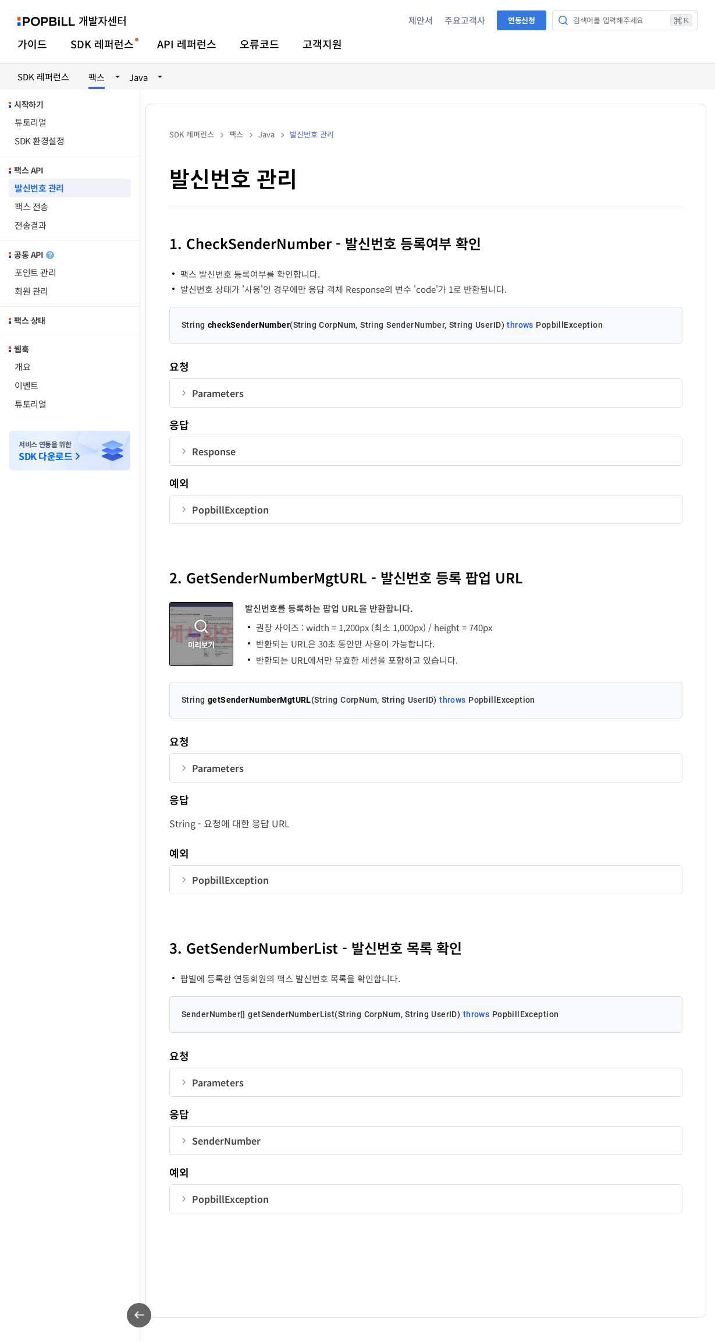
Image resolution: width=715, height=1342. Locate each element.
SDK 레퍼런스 (102, 43)
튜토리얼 (30, 122)
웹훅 (21, 349)
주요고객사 (464, 20)
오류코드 (259, 43)
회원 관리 (31, 291)
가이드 (32, 43)
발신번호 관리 (39, 188)
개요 (22, 366)
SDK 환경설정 (39, 140)
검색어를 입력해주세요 (632, 20)
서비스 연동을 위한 (45, 451)
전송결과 (30, 225)
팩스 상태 (29, 320)
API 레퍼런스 (186, 43)
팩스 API (28, 170)
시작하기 (28, 104)
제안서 (420, 20)
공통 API (34, 254)
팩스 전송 (31, 206)
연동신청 (521, 20)
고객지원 (322, 43)
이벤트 (26, 385)
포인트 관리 (35, 272)
